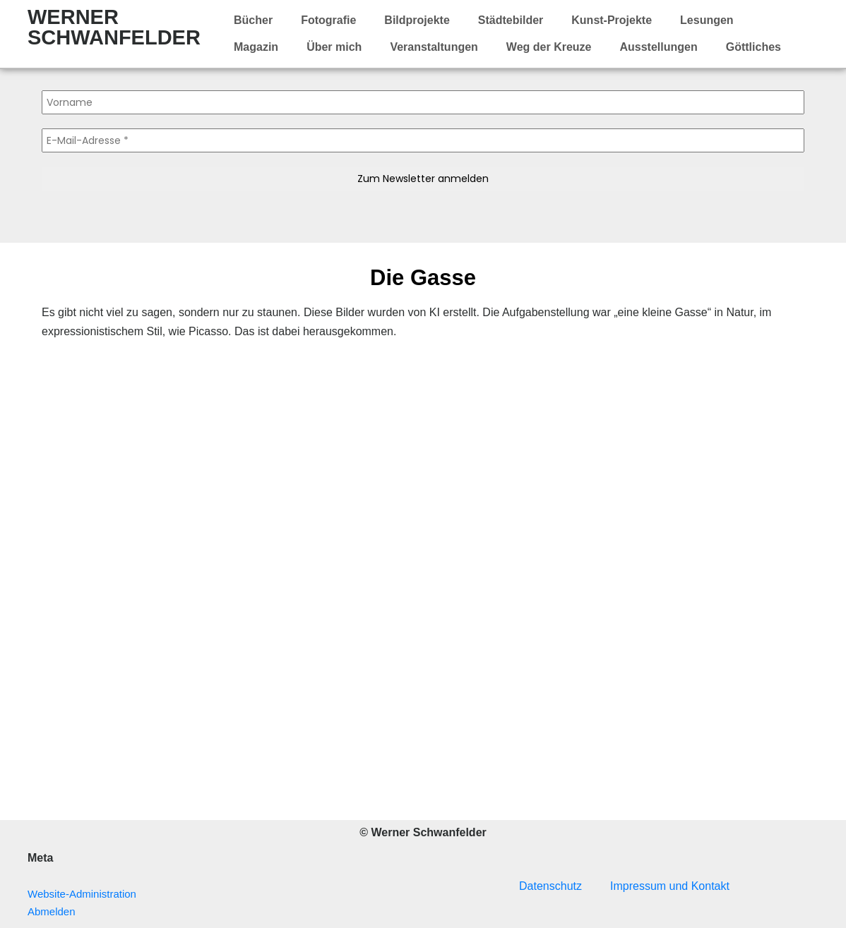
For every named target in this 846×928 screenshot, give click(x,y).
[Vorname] (423, 102)
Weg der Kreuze (549, 47)
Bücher (253, 20)
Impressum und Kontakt (669, 886)
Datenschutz (550, 886)
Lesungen (707, 20)
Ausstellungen (658, 47)
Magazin (256, 47)
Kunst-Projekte (611, 20)
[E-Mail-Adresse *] (423, 140)
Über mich (334, 47)
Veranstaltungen (433, 47)
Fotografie (328, 20)
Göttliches (753, 47)
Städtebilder (510, 20)
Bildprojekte (416, 20)
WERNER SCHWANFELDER (114, 27)
